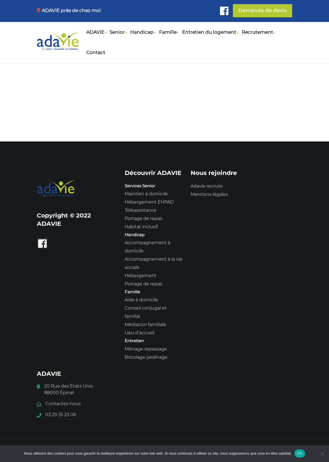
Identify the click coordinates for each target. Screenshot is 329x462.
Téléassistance (140, 210)
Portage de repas (143, 218)
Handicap (142, 32)
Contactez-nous (63, 403)
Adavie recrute (207, 186)
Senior (117, 32)
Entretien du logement (209, 32)
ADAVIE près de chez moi (71, 10)
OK (299, 453)
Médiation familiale (145, 324)
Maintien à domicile (146, 193)
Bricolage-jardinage (146, 357)
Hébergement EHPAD (149, 202)
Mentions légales (209, 194)
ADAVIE (95, 32)
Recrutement (257, 32)
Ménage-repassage (146, 349)
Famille (168, 32)
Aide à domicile (141, 299)
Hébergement (141, 275)
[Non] (322, 453)
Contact (95, 52)
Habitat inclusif (141, 226)
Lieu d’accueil (139, 332)
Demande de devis (262, 10)
